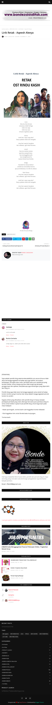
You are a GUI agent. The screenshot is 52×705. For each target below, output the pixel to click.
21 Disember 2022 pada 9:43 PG (15, 340)
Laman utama (5, 29)
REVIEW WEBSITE (26, 681)
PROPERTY (26, 653)
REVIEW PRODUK (26, 670)
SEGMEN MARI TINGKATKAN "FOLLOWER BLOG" (24, 560)
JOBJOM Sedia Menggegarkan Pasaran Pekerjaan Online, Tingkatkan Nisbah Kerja (25, 548)
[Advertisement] (26, 53)
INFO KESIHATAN (14, 634)
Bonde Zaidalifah (9, 36)
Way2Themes (22, 702)
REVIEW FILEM (26, 659)
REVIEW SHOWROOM (26, 675)
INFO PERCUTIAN (14, 636)
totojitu (11, 595)
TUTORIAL (26, 684)
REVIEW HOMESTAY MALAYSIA (26, 661)
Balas (7, 335)
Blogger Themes (39, 702)
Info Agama (5, 634)
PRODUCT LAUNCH (26, 650)
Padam (12, 335)
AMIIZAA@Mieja (14, 600)
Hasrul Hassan (13, 590)
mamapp (9, 327)
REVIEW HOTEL (26, 664)
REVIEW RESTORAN (26, 673)
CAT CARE (5, 636)
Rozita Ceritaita (11, 338)
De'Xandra (26, 644)
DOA (22, 634)
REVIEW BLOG (26, 656)
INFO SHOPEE (34, 634)
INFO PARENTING (44, 634)
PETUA (27, 634)
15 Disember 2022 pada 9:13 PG (15, 329)
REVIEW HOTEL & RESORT (26, 667)
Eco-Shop (26, 647)
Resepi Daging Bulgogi (17, 575)
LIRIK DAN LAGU (13, 29)
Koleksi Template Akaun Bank (19, 568)
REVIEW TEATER (26, 678)
